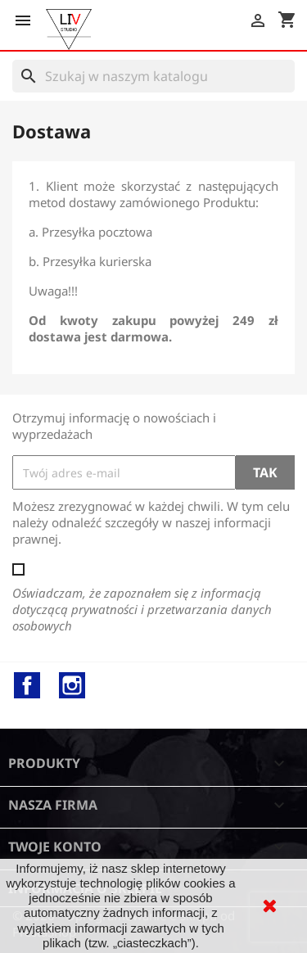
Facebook (27, 685)
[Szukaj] (153, 76)
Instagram (72, 685)
